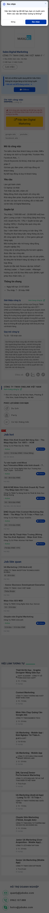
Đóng (13, 22)
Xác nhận (36, 22)
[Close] (45, 4)
